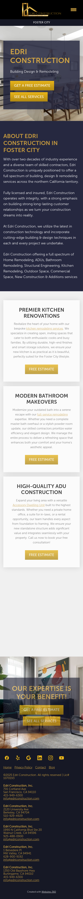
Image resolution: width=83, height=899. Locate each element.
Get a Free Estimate (32, 85)
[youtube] (61, 757)
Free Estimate (41, 369)
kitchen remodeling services (44, 328)
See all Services (29, 97)
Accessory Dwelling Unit (29, 505)
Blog (52, 767)
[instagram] (50, 757)
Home (7, 767)
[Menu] (74, 10)
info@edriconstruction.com (21, 798)
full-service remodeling (52, 414)
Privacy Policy (23, 767)
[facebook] (6, 757)
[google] (28, 757)
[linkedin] (39, 757)
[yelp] (17, 757)
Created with (41, 891)
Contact (40, 767)
